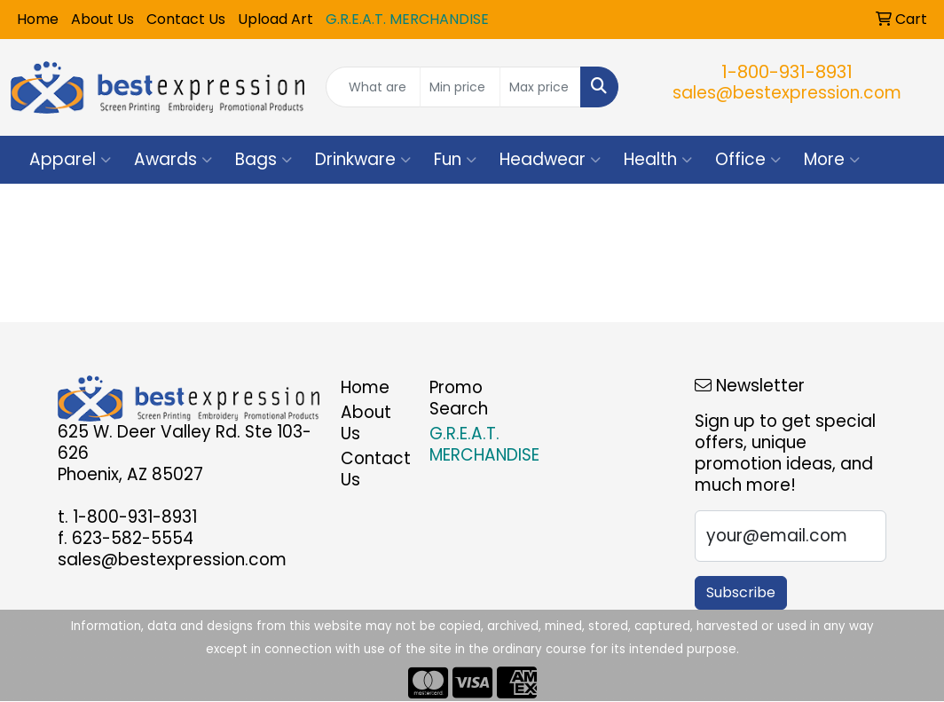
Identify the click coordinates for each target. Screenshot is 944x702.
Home (38, 19)
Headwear (550, 159)
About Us (102, 19)
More (832, 159)
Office (748, 159)
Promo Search (458, 398)
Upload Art (275, 19)
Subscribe (740, 592)
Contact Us (185, 19)
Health (658, 159)
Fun (455, 159)
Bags (263, 159)
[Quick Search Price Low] (460, 87)
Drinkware (363, 159)
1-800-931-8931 (787, 71)
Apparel (70, 159)
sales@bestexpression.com (787, 93)
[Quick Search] (373, 87)
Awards (173, 159)
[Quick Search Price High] (540, 87)
